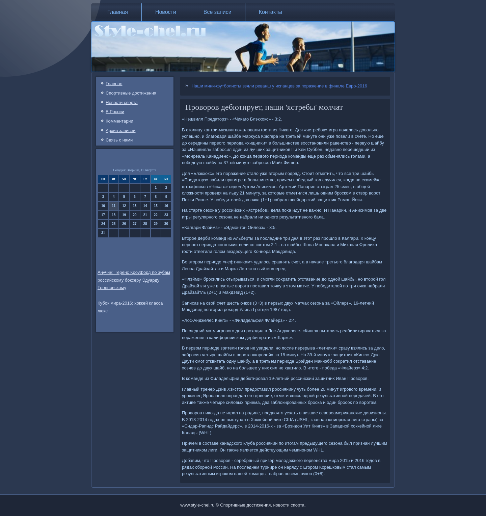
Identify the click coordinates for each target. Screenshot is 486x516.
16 (166, 206)
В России (115, 111)
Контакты (270, 12)
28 (145, 224)
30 (166, 224)
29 (156, 224)
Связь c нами (119, 140)
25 (113, 224)
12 (124, 206)
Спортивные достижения (131, 93)
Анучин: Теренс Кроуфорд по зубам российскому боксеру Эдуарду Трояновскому (134, 280)
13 (134, 206)
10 (103, 206)
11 (113, 206)
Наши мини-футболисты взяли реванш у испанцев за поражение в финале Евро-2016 (279, 85)
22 (156, 215)
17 (103, 215)
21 (145, 215)
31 (103, 233)
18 (113, 215)
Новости (165, 12)
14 (145, 206)
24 (103, 224)
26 (124, 224)
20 (134, 215)
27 (134, 224)
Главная (117, 12)
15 (156, 206)
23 (166, 215)
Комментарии (119, 121)
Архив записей (121, 130)
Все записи (218, 12)
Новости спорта (122, 102)
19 (124, 215)
